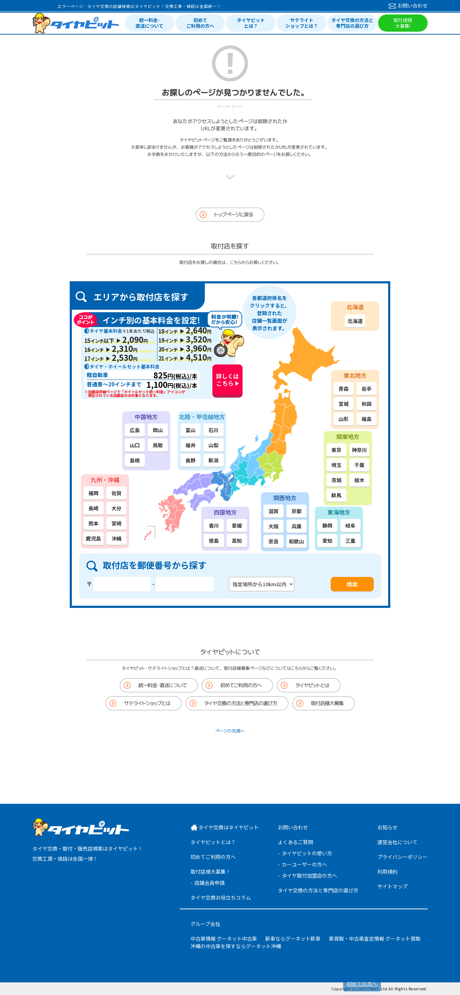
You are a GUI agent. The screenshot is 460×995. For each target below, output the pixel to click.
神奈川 (359, 449)
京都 (296, 511)
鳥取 (158, 445)
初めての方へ (362, 983)
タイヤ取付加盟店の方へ (309, 875)
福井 (190, 445)
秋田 (367, 403)
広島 (135, 430)
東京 (336, 449)
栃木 (359, 480)
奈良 (273, 541)
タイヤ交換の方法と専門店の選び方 (352, 23)
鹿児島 (93, 538)
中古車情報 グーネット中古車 (223, 938)
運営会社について (397, 842)
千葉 (359, 465)
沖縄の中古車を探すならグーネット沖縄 (235, 946)
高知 (237, 540)
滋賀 (273, 511)
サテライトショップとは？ (301, 23)
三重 (350, 540)
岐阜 (350, 525)
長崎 (93, 508)
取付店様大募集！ (210, 871)
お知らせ (387, 827)
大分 (116, 508)
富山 (190, 430)
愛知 (327, 540)
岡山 (158, 430)
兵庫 (296, 526)
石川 (213, 430)
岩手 (367, 388)
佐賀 (116, 493)
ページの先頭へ (230, 731)
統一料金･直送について (149, 23)
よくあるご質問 (295, 842)
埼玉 (336, 465)
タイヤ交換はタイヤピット (228, 827)
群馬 (336, 495)
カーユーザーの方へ (304, 864)
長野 (190, 460)
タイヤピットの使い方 (307, 853)
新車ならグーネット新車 (293, 938)
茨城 (336, 480)
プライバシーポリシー (402, 856)
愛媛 (237, 525)
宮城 (344, 403)
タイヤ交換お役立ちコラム (220, 897)
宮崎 (116, 523)
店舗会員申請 (209, 882)
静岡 (327, 525)
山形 (344, 418)
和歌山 (296, 541)
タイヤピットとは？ (251, 23)
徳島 (214, 540)
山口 (135, 445)
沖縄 (116, 538)
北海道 (355, 320)
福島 (367, 418)
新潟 (213, 460)
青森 (344, 388)
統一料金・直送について (162, 685)
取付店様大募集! (403, 23)
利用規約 (387, 871)
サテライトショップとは (147, 703)
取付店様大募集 (327, 703)
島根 (135, 460)
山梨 (213, 445)
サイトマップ (392, 886)
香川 (214, 525)
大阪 (273, 526)
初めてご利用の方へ (200, 23)
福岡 (93, 493)
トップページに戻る (233, 214)
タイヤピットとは (312, 685)
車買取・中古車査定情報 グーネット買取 (374, 938)
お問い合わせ (408, 5)
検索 (352, 584)
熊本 (93, 523)
